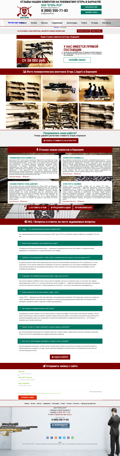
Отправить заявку (27, 396)
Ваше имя (21, 370)
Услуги (84, 23)
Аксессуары (72, 23)
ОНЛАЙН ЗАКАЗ (77, 59)
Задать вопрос (96, 31)
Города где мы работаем (88, 402)
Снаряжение (57, 23)
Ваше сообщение (23, 382)
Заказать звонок (83, 31)
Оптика (34, 23)
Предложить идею (61, 207)
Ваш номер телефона (25, 376)
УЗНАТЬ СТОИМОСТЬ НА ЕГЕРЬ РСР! (60, 140)
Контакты (106, 23)
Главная (23, 23)
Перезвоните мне (91, 7)
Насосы (44, 23)
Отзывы (94, 23)
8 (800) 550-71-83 (54, 10)
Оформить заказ (91, 12)
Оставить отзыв (37, 207)
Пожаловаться (83, 207)
